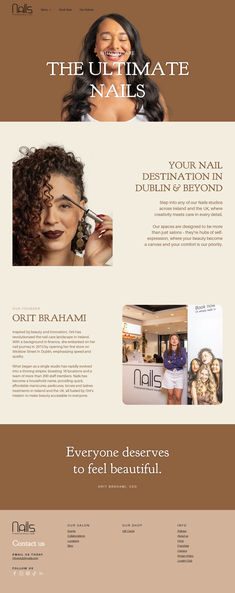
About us (182, 536)
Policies (181, 531)
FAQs (180, 541)
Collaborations (76, 536)
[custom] (28, 573)
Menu (44, 9)
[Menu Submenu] (51, 9)
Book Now (65, 9)
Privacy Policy (185, 555)
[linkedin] (41, 573)
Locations (73, 541)
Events (71, 531)
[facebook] (14, 573)
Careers (182, 550)
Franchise (183, 545)
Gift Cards (128, 531)
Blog (70, 545)
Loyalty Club (185, 560)
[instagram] (21, 573)
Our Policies (87, 9)
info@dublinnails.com (25, 558)
